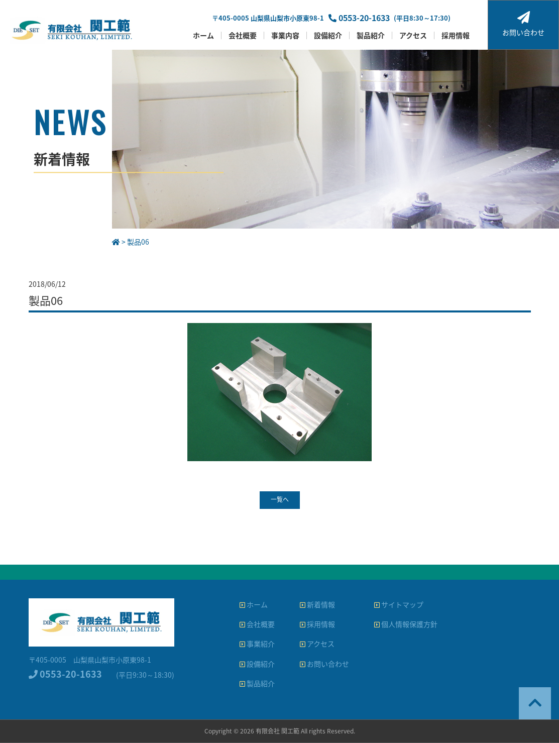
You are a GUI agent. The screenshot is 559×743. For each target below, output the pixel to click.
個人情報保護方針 (405, 624)
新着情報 (317, 604)
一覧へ (280, 499)
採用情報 (455, 35)
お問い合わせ (523, 24)
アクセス (413, 35)
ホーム (203, 35)
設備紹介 (328, 35)
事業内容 (285, 35)
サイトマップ (398, 604)
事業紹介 (257, 644)
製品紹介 (371, 35)
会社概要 (243, 35)
